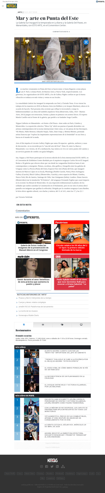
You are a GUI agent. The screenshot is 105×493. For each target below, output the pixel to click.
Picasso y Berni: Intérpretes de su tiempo (35, 298)
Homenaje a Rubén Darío (29, 315)
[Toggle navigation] (3, 6)
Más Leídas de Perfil (24, 395)
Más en (27, 217)
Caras (20, 474)
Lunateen (50, 478)
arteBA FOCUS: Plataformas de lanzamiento (36, 306)
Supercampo (82, 474)
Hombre (50, 474)
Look (92, 474)
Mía (42, 478)
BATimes (60, 478)
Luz (98, 474)
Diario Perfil (9, 474)
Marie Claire (29, 474)
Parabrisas (70, 474)
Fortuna (40, 474)
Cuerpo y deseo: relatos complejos (32, 302)
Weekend (59, 474)
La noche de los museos (28, 311)
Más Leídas (20, 347)
